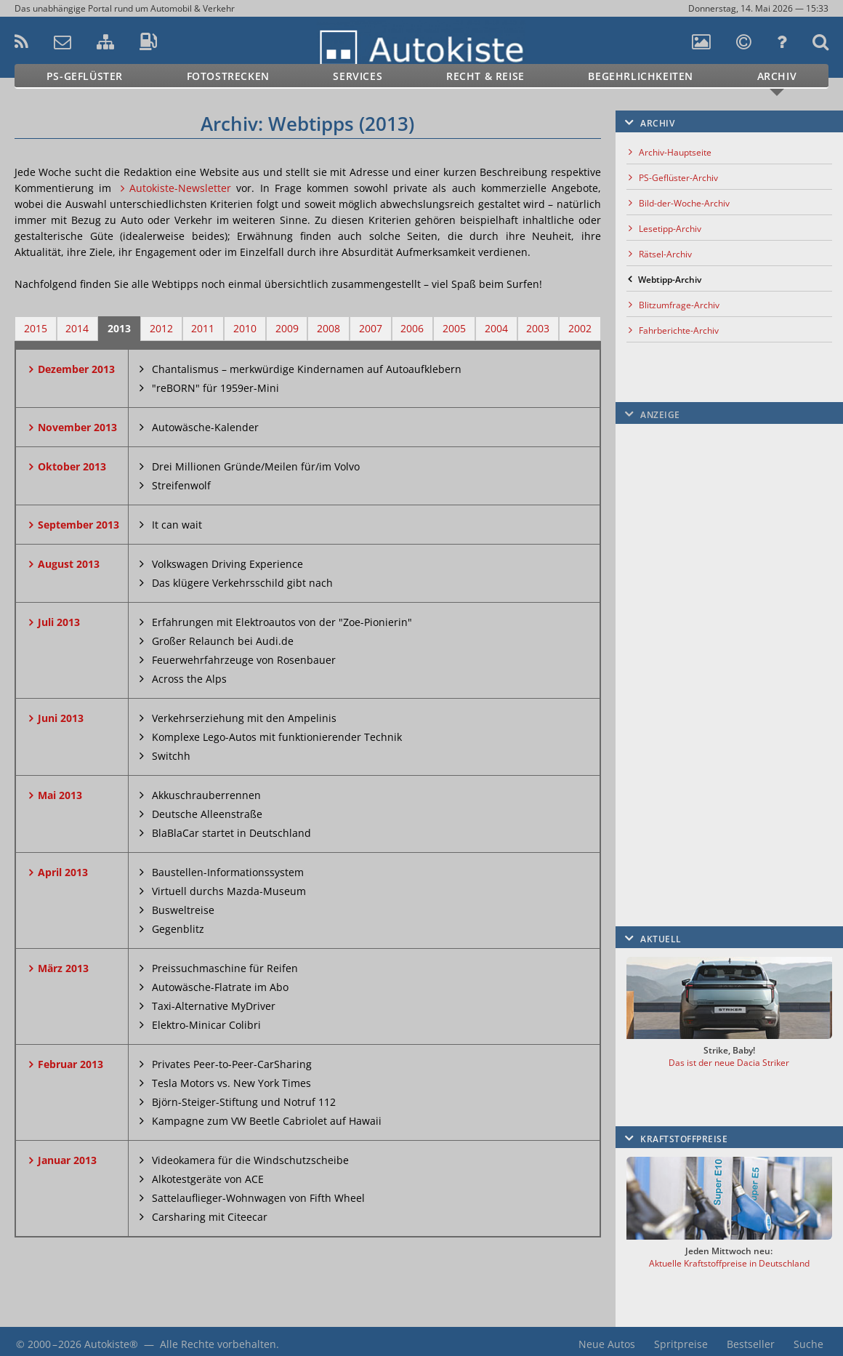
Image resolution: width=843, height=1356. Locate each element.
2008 (328, 328)
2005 (454, 328)
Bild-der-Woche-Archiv (684, 203)
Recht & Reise (485, 76)
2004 (496, 328)
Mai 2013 (60, 795)
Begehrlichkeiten (640, 76)
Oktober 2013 (72, 466)
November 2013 (77, 427)
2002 (580, 328)
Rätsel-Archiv (665, 254)
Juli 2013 (59, 622)
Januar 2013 (67, 1160)
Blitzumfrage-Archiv (679, 305)
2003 (537, 328)
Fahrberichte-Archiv (679, 330)
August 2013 (69, 564)
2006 (412, 328)
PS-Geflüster (85, 76)
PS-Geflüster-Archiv (678, 178)
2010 (245, 328)
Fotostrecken (228, 76)
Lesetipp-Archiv (670, 228)
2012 (161, 328)
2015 (35, 328)
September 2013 (78, 524)
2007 (370, 328)
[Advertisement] (725, 651)
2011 (202, 328)
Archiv (777, 76)
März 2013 (63, 968)
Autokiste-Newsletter (180, 188)
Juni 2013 (61, 718)
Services (357, 76)
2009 (287, 328)
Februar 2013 (70, 1064)
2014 (77, 328)
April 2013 (63, 872)
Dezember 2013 (76, 369)
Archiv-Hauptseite (675, 152)
